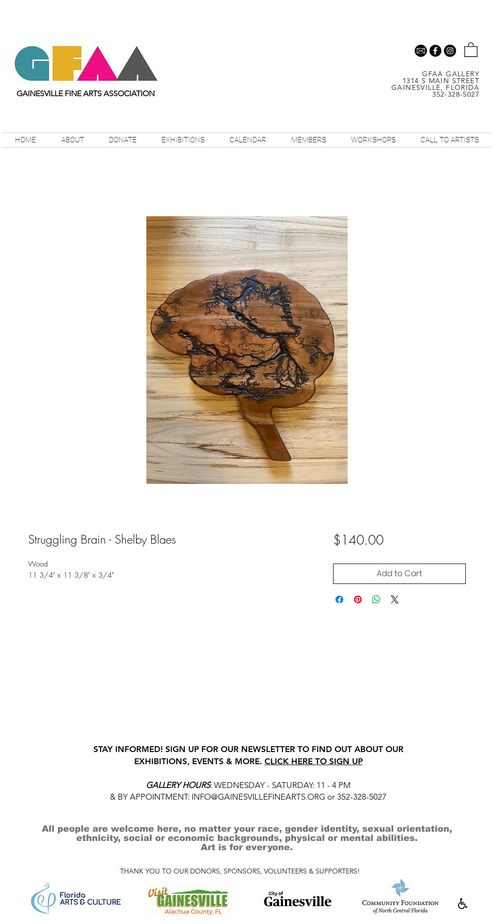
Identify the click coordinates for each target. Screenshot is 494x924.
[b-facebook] (435, 51)
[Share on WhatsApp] (376, 599)
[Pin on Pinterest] (358, 599)
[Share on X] (395, 599)
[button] (470, 49)
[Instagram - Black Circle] (450, 51)
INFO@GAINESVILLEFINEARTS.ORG (258, 797)
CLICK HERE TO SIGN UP (314, 761)
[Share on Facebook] (339, 599)
